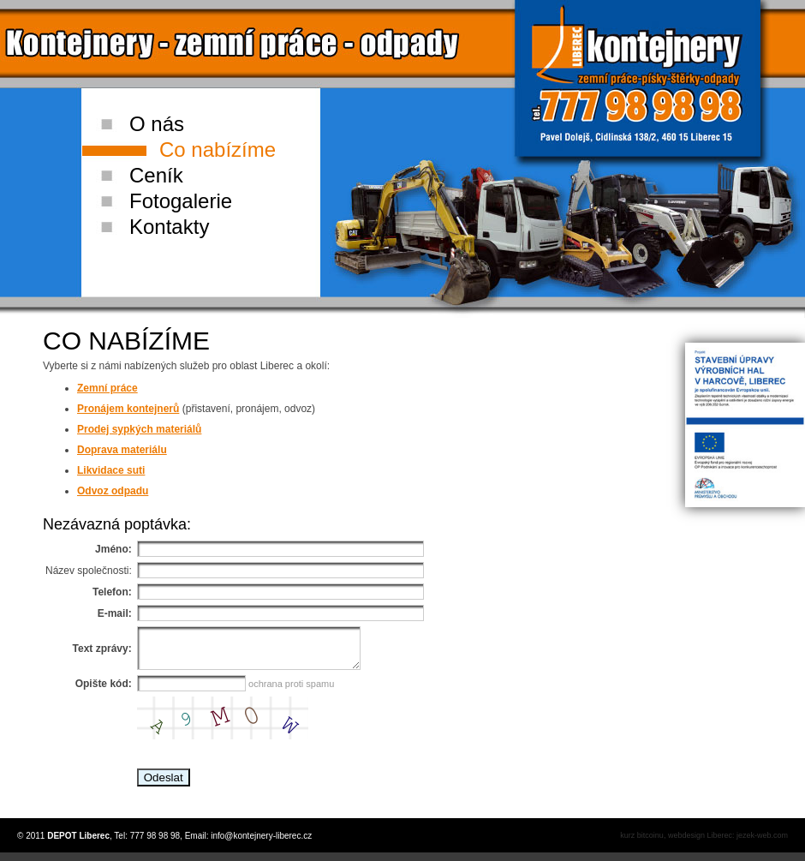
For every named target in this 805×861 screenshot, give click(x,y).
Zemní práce (107, 388)
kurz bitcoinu (642, 843)
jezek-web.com (762, 843)
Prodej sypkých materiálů (139, 429)
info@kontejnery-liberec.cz (261, 843)
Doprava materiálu (122, 450)
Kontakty (169, 226)
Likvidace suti (111, 470)
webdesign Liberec (700, 843)
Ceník (156, 175)
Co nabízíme (217, 149)
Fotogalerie (180, 200)
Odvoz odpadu (112, 491)
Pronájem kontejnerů (128, 409)
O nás (156, 123)
